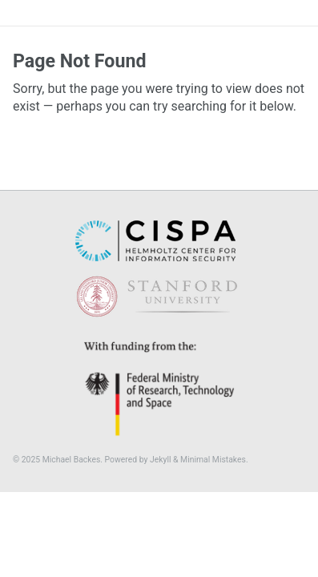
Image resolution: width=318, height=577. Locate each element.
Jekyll (160, 459)
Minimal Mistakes (213, 459)
